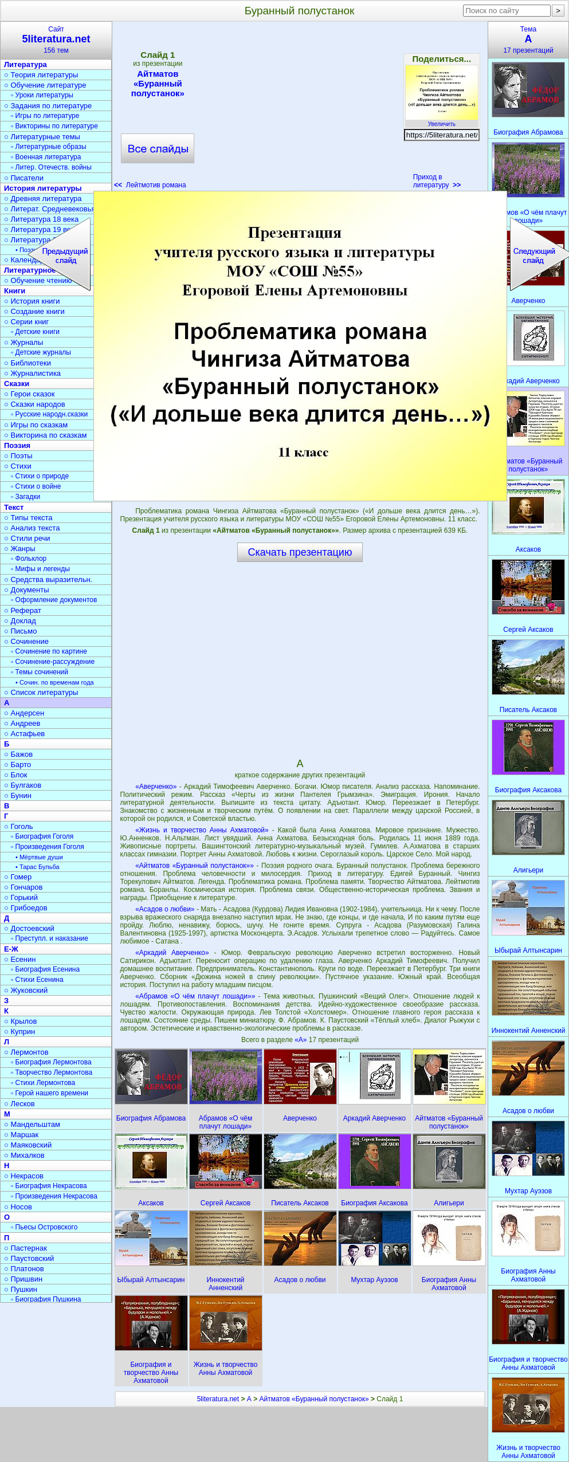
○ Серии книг (26, 321)
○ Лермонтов (26, 1052)
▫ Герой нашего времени (49, 1093)
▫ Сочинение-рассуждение (53, 662)
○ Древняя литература (42, 198)
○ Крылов (20, 1021)
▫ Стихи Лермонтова (43, 1083)
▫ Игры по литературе (45, 116)
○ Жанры (20, 548)
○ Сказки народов (34, 404)
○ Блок (16, 775)
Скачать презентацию (300, 552)
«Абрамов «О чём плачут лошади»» (195, 996)
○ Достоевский (29, 928)
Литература (25, 64)
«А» (302, 1040)
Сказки (16, 383)
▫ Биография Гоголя (42, 836)
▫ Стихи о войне (36, 486)
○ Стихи (18, 466)
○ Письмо (20, 631)
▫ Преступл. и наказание (49, 938)
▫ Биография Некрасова (49, 1186)
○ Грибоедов (26, 907)
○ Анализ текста (32, 528)
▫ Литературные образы (49, 147)
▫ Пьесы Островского (44, 1227)
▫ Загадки (25, 497)
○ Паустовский (29, 1258)
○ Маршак (21, 1134)
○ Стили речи (27, 538)
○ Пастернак (25, 1248)
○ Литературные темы (42, 136)
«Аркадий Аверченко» (172, 953)
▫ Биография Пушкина (46, 1299)
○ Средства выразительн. (48, 579)
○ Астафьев (24, 733)
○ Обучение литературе (45, 85)
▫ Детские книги (35, 332)
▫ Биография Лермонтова (51, 1062)
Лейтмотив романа (150, 185)
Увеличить (442, 121)
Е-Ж (11, 949)
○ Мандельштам (32, 1124)
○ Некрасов (24, 1176)
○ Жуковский (26, 990)
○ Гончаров (23, 887)
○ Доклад (20, 620)
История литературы (43, 188)
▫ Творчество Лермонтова (51, 1072)
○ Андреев (22, 723)
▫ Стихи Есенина (37, 980)
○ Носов (18, 1206)
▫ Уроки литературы (42, 95)
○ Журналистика (32, 373)
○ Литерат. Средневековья (50, 209)
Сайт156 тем (56, 39)
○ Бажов (18, 754)
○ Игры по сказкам (36, 424)
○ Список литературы (41, 692)
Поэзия (17, 445)
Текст (13, 507)
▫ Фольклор (28, 559)
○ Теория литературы (41, 74)
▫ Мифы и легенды (40, 569)
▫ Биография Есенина (45, 969)
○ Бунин (18, 795)
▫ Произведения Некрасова (54, 1196)
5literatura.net (218, 1399)
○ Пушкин (20, 1289)
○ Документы (26, 589)
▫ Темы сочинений (39, 672)
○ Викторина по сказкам (45, 435)
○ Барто (17, 764)
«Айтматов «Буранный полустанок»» (194, 866)
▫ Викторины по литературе (54, 126)
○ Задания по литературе (48, 105)
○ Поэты (18, 455)
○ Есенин (20, 959)
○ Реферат (22, 610)
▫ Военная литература (46, 157)
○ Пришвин (23, 1279)
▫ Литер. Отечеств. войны (51, 167)
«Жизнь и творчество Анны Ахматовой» (202, 830)
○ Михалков (24, 1155)
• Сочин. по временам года (54, 682)
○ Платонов (24, 1268)
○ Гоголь (18, 826)
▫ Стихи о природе (40, 476)
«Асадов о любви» (164, 909)
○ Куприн (19, 1031)
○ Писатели (24, 178)
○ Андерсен (24, 713)
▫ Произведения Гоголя (47, 847)
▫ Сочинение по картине (49, 651)
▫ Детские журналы (41, 352)
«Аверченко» (155, 787)
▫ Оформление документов (54, 600)
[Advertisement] (299, 109)
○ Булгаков (22, 785)
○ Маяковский (28, 1145)
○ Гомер (18, 877)
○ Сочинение (26, 641)
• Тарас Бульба (37, 866)
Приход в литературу (437, 181)
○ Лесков (19, 1103)
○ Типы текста (28, 517)
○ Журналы (23, 342)
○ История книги (32, 301)
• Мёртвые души (39, 857)
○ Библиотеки (27, 363)
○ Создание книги (34, 311)
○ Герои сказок (29, 394)
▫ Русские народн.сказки (49, 414)
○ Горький (21, 897)
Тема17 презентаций (528, 39)
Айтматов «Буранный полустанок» (157, 83)
